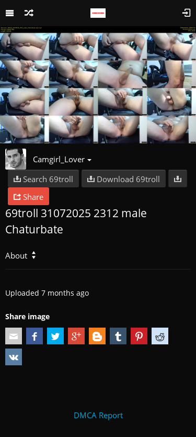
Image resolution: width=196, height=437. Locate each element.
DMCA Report (98, 415)
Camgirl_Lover (62, 159)
